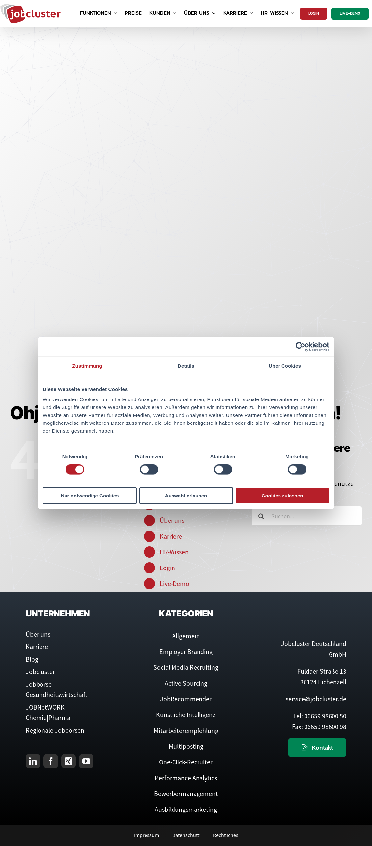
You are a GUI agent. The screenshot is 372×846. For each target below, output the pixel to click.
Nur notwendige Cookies (90, 495)
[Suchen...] (306, 516)
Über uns (172, 520)
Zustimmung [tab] (87, 365)
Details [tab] (186, 365)
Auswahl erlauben (186, 495)
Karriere (171, 536)
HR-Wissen (174, 552)
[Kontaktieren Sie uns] (317, 747)
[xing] (68, 761)
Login (167, 568)
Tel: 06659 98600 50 (319, 716)
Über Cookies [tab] (285, 365)
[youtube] (86, 761)
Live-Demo (174, 583)
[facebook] (50, 761)
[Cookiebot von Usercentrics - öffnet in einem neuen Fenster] (300, 346)
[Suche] (261, 516)
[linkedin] (33, 761)
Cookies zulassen (282, 495)
